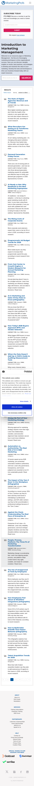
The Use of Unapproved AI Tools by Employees (18, 571)
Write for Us (17, 725)
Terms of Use (17, 741)
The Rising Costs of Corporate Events (16, 220)
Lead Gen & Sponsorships (17, 721)
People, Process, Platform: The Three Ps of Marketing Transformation (18, 543)
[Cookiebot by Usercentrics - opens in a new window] (24, 372)
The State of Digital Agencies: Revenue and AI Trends (18, 101)
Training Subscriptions (17, 709)
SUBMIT (17, 30)
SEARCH (26, 78)
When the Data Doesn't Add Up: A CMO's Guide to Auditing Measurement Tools (19, 357)
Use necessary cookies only (17, 412)
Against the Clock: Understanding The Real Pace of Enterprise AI (18, 514)
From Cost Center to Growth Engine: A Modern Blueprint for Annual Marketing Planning (17, 268)
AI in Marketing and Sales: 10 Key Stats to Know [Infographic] (16, 298)
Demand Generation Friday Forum (16, 155)
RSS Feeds (17, 699)
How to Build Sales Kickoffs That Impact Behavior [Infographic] (17, 630)
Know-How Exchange (17, 737)
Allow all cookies (17, 407)
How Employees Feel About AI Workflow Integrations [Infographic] (19, 600)
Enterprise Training (17, 711)
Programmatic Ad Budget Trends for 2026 (19, 241)
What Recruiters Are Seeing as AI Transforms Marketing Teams (18, 128)
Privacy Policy (17, 743)
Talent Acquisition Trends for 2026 (19, 656)
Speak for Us (17, 727)
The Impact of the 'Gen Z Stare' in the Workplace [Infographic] (18, 482)
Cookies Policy (17, 745)
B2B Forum (17, 713)
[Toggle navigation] (30, 3)
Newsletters (17, 701)
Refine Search (7, 92)
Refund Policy (17, 739)
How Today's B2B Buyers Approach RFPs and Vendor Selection (18, 328)
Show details (24, 401)
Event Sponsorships (17, 723)
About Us (17, 697)
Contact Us (17, 735)
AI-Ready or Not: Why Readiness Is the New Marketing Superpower (17, 186)
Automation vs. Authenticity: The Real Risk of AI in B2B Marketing (17, 449)
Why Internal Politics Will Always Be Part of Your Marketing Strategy (18, 418)
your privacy (20, 35)
